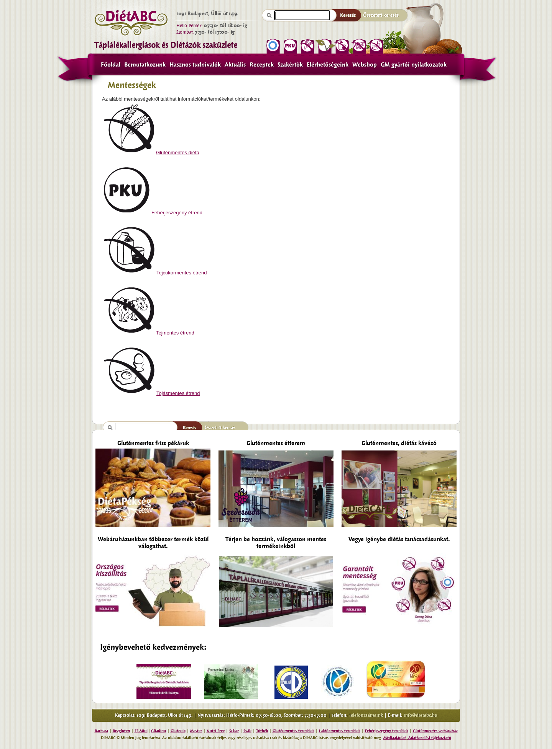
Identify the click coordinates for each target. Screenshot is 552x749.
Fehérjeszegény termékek (386, 730)
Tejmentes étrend (149, 333)
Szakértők (290, 65)
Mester (196, 730)
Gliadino (158, 730)
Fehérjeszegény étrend (153, 212)
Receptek (262, 65)
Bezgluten (121, 730)
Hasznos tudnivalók (195, 65)
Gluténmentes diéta (151, 152)
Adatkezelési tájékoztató (429, 737)
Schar (234, 730)
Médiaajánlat (394, 737)
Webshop (364, 65)
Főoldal (110, 65)
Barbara (101, 730)
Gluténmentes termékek (293, 730)
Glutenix (178, 730)
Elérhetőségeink (327, 65)
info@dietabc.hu (420, 715)
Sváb (247, 730)
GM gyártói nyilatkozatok (414, 65)
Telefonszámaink (366, 715)
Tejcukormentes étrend (155, 273)
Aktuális (235, 65)
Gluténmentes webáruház (435, 730)
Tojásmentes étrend (152, 393)
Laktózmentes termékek (339, 730)
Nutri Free (216, 730)
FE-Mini (141, 730)
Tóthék (262, 730)
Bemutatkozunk (145, 65)
